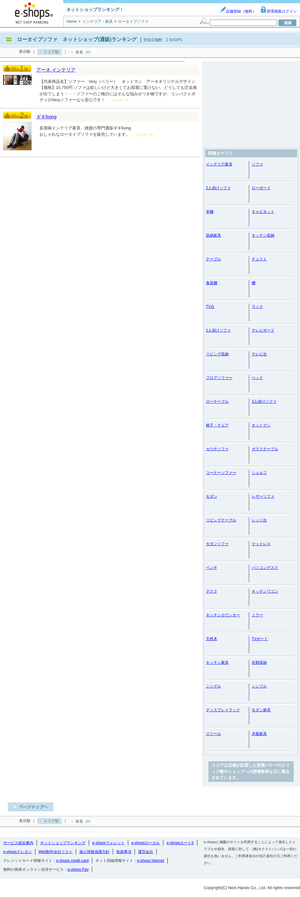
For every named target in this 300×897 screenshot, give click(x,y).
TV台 (210, 306)
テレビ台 (259, 354)
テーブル (213, 259)
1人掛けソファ (218, 330)
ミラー (257, 615)
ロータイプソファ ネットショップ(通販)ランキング (77, 39)
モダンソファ (217, 544)
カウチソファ (217, 449)
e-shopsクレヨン (17, 852)
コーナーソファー (221, 472)
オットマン (261, 425)
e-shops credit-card (72, 860)
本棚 (209, 211)
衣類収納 (259, 662)
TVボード (260, 639)
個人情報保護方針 (94, 852)
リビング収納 (217, 354)
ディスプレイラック (223, 710)
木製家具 (259, 734)
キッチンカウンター (223, 615)
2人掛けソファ (218, 188)
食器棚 (211, 283)
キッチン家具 (217, 662)
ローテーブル (217, 401)
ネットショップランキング (63, 843)
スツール (213, 734)
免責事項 (123, 852)
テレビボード (263, 330)
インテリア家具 (219, 164)
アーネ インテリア (55, 69)
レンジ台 (259, 520)
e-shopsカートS (180, 843)
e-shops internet (150, 860)
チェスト (259, 259)
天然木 (211, 639)
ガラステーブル (265, 449)
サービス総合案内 (18, 843)
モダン (211, 496)
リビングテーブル (221, 520)
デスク (211, 591)
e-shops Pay (78, 869)
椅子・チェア (217, 425)
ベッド (257, 378)
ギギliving (46, 116)
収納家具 (213, 235)
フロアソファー (219, 378)
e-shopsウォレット (108, 843)
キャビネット (263, 211)
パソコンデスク (265, 567)
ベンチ (211, 567)
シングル (213, 686)
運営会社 (145, 852)
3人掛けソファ (264, 401)
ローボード (261, 188)
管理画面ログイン (278, 11)
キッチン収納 (263, 235)
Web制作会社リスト (56, 852)
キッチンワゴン (265, 591)
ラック (257, 306)
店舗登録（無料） (237, 11)
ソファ (257, 164)
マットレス (261, 544)
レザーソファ (263, 496)
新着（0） (84, 52)
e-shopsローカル (145, 843)
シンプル (259, 686)
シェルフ (259, 472)
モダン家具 (261, 710)
